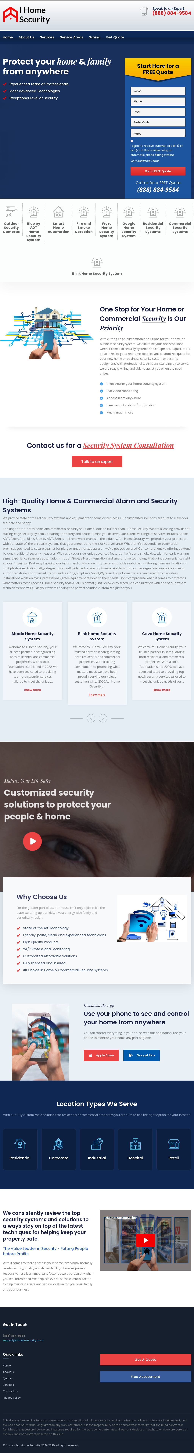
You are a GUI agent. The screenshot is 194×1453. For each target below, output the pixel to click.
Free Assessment (145, 1376)
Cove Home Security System (162, 636)
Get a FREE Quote (158, 171)
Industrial (97, 1158)
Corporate (58, 1158)
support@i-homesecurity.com (23, 1340)
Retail (174, 1158)
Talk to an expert (97, 461)
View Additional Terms (145, 161)
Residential (20, 1158)
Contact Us (10, 1391)
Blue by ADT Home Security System (33, 232)
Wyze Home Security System (106, 230)
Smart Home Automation (58, 228)
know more (32, 690)
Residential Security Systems (153, 228)
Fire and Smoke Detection (84, 228)
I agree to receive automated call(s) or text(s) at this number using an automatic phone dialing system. (157, 150)
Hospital (135, 1158)
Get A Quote (145, 1359)
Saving (94, 37)
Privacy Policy (12, 1398)
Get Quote (115, 37)
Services (47, 37)
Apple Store (101, 1055)
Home (8, 37)
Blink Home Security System (97, 274)
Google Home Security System (128, 230)
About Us (26, 37)
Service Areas (71, 37)
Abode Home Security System (32, 636)
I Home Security (30, 1445)
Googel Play (142, 1055)
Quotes (8, 1378)
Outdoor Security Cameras (11, 228)
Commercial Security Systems (180, 228)
